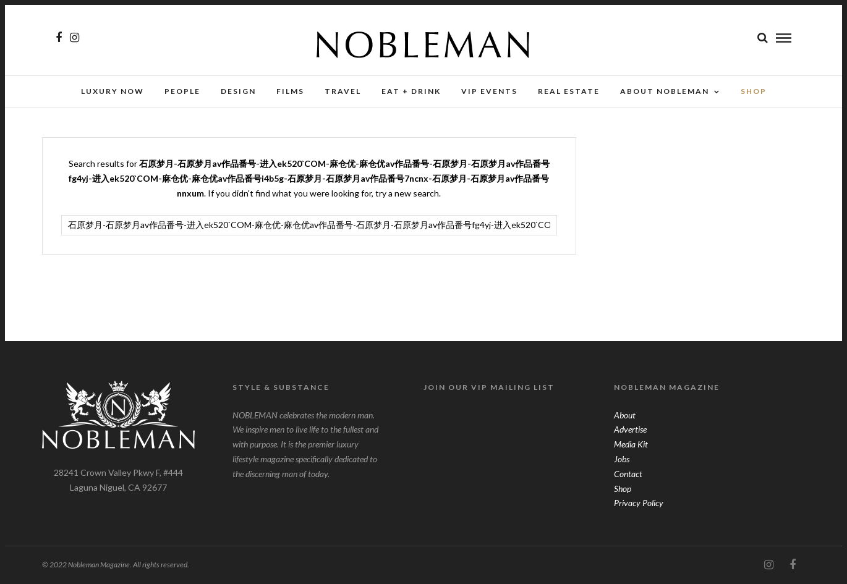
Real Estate (569, 91)
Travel (343, 91)
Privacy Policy (638, 502)
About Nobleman (664, 91)
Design (238, 91)
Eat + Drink (411, 91)
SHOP (754, 91)
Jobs (621, 459)
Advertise (630, 429)
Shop (622, 488)
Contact (628, 473)
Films (290, 91)
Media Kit (631, 444)
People (182, 91)
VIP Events (489, 91)
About (625, 415)
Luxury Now (112, 91)
